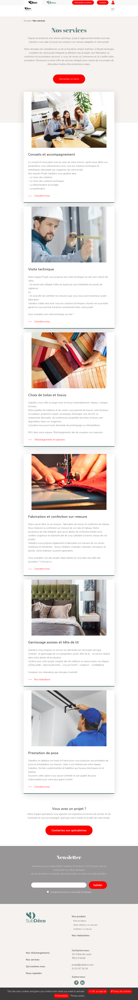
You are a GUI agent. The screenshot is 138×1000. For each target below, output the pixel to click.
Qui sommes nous (35, 966)
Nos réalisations (81, 935)
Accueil (27, 20)
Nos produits (79, 916)
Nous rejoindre (34, 973)
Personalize (61, 995)
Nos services (33, 959)
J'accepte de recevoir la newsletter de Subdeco (69, 892)
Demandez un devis (83, 2)
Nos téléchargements (38, 952)
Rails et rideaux (79, 921)
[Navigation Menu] (113, 9)
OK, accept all (97, 991)
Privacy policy (78, 995)
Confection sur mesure (82, 929)
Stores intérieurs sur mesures (85, 925)
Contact (102, 2)
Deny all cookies (121, 991)
